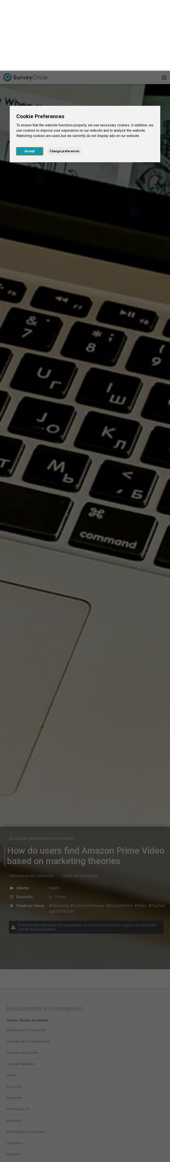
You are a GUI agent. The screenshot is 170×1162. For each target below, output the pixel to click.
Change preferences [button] (64, 80)
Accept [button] (30, 80)
